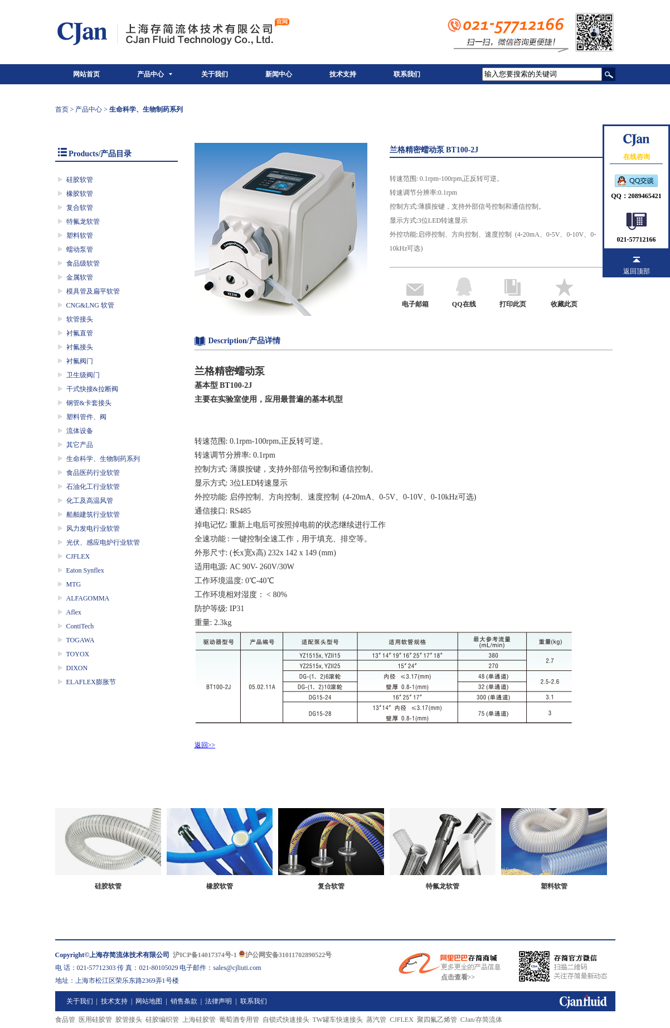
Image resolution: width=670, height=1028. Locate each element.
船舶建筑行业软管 (93, 514)
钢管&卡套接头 (88, 403)
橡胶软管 (79, 194)
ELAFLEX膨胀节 (91, 682)
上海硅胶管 (199, 1020)
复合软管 (79, 208)
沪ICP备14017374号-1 (205, 955)
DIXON (77, 668)
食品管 (65, 1020)
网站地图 (148, 1001)
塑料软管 (79, 235)
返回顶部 (636, 271)
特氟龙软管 (83, 221)
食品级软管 (83, 263)
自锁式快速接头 (286, 1020)
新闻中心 (278, 74)
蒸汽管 (376, 1020)
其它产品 (79, 445)
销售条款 (184, 1001)
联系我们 (407, 74)
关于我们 (214, 74)
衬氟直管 (79, 333)
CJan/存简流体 (481, 1020)
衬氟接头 (79, 347)
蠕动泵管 (79, 249)
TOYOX (78, 654)
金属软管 (79, 277)
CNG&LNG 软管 (90, 305)
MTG (73, 584)
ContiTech (80, 626)
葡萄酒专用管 (239, 1020)
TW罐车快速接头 (338, 1020)
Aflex (73, 612)
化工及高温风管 (89, 501)
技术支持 (342, 74)
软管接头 (79, 319)
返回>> (205, 745)
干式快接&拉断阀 (92, 389)
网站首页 (86, 74)
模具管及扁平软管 (93, 291)
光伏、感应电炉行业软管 (103, 542)
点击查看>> (458, 977)
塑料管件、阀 (86, 417)
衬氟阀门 (79, 361)
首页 (62, 109)
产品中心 (150, 74)
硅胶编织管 (162, 1020)
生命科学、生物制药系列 (103, 459)
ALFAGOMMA (88, 598)
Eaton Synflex (85, 570)
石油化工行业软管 (93, 487)
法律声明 (218, 1001)
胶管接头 (128, 1020)
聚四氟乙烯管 (437, 1020)
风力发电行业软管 (93, 528)
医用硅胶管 (95, 1020)
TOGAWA (80, 640)
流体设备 (79, 431)
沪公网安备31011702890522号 (285, 955)
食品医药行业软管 (93, 473)
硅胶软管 (79, 180)
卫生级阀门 (83, 375)
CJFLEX (78, 556)
